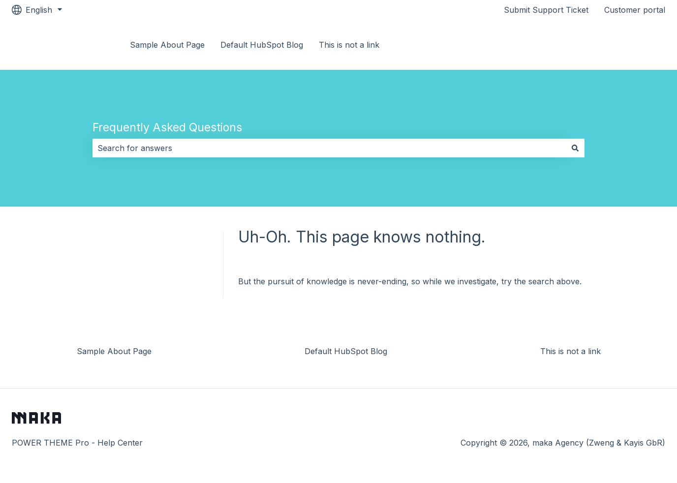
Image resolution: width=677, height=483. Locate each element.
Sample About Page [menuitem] (114, 351)
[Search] (575, 148)
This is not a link (349, 45)
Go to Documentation (615, 45)
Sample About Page (167, 45)
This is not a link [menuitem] (570, 351)
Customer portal (634, 10)
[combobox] (329, 148)
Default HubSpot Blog (261, 45)
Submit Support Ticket (546, 10)
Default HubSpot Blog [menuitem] (346, 351)
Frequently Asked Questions (167, 127)
